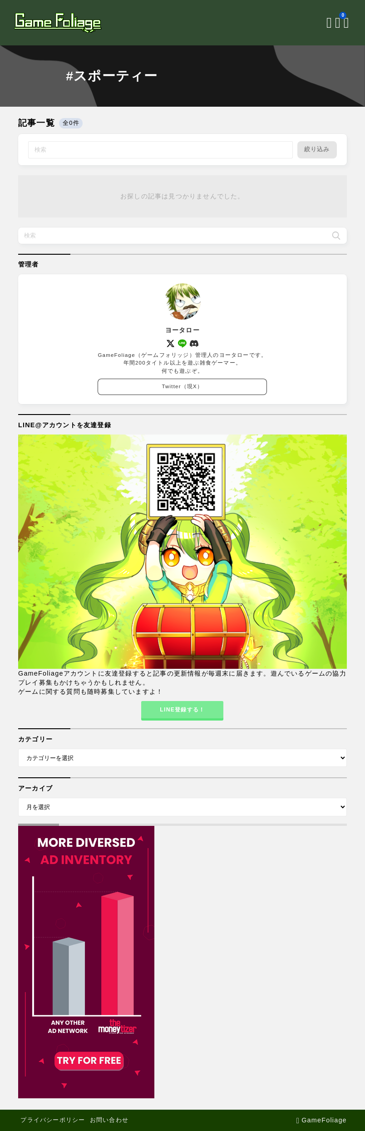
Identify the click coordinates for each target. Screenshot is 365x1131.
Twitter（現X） (182, 387)
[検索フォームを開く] (324, 22)
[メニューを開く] (342, 22)
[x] (170, 343)
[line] (182, 343)
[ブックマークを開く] (334, 22)
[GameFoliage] (62, 22)
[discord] (194, 343)
